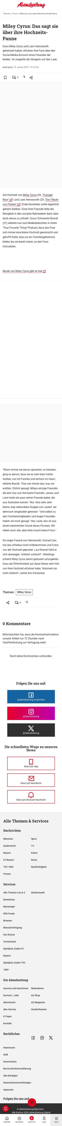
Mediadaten (37, 988)
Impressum (9, 1047)
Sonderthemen (39, 1009)
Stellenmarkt (38, 892)
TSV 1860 (8, 867)
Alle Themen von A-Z (14, 892)
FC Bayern (8, 860)
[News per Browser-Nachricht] (31, 796)
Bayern (7, 853)
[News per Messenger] (31, 763)
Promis (15, 14)
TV (32, 845)
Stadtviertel (9, 845)
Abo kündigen (10, 1075)
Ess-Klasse (9, 934)
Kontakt (7, 1023)
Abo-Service (9, 1009)
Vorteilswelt (9, 941)
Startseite (6, 14)
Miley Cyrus (30, 195)
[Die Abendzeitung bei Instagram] (31, 713)
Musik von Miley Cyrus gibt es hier (22, 271)
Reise (34, 860)
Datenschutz (10, 1061)
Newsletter (9, 899)
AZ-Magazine (38, 1002)
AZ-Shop (35, 995)
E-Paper (7, 1016)
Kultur (34, 853)
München (8, 838)
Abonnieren (9, 1002)
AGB (5, 1054)
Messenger (9, 906)
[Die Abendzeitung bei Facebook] (31, 696)
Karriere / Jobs (11, 995)
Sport (34, 838)
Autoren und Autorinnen (15, 988)
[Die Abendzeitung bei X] (31, 730)
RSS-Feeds (9, 913)
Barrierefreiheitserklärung (17, 1068)
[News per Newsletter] (31, 780)
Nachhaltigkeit (39, 867)
